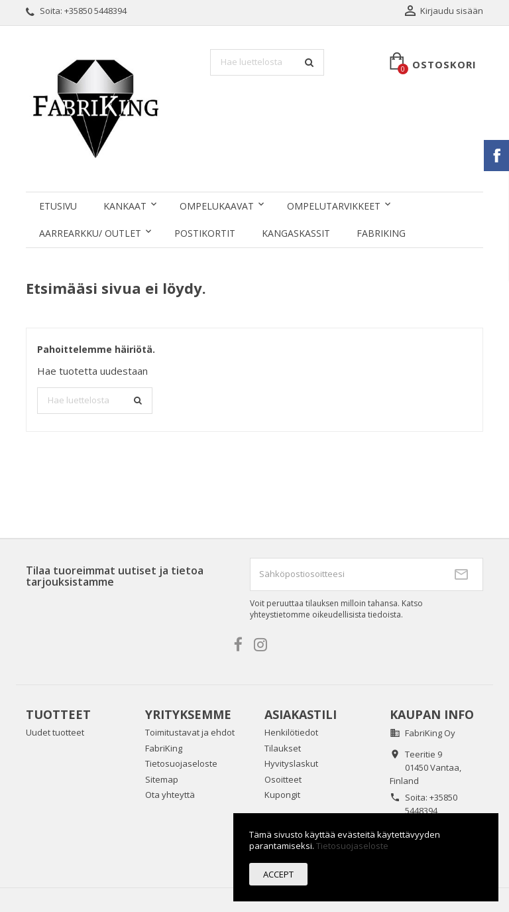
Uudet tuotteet (55, 732)
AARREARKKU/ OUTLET (90, 233)
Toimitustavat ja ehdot (190, 732)
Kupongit (282, 795)
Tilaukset (282, 748)
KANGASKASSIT (296, 233)
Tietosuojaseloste (181, 763)
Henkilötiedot (291, 732)
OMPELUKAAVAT (217, 206)
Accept (278, 874)
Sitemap (161, 779)
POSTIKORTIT (204, 233)
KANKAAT (124, 206)
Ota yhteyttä (170, 795)
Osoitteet (283, 779)
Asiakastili (300, 714)
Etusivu (58, 206)
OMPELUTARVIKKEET (333, 206)
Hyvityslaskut (291, 763)
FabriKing (381, 233)
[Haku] (267, 62)
